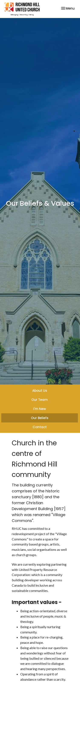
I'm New (39, 409)
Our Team (39, 399)
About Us (39, 390)
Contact (40, 427)
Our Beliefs (39, 418)
